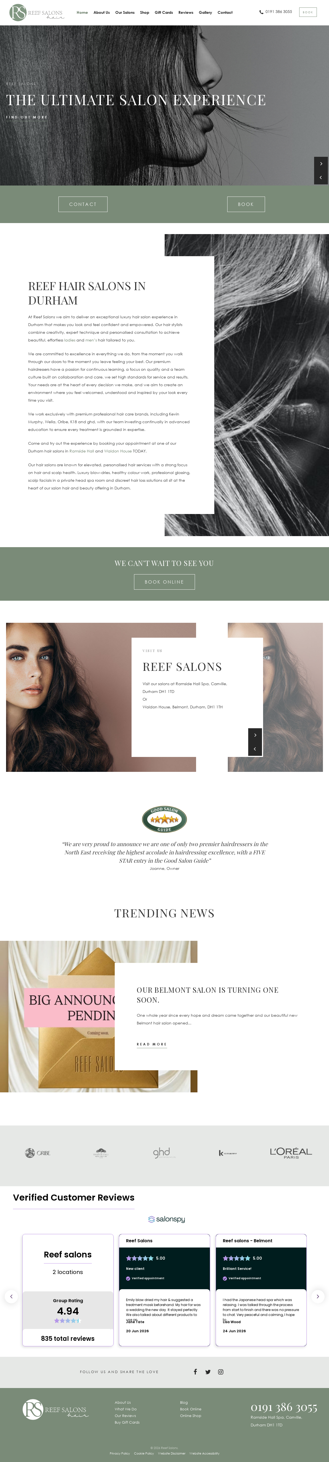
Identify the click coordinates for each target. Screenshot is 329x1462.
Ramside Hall (81, 451)
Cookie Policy (144, 1453)
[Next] (321, 164)
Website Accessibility (204, 1453)
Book (246, 204)
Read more (152, 1044)
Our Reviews (125, 1415)
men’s (91, 340)
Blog (184, 1402)
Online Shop (190, 1415)
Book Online (164, 582)
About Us (123, 1402)
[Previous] (321, 177)
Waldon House (118, 451)
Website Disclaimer (171, 1453)
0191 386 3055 (284, 1406)
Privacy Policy (120, 1453)
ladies (69, 340)
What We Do (126, 1409)
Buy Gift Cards (127, 1422)
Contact (83, 204)
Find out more (27, 117)
